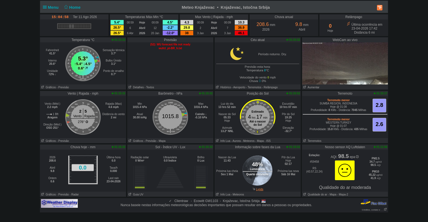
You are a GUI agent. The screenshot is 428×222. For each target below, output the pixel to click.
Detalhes (135, 87)
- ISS (267, 140)
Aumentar (310, 87)
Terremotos (311, 140)
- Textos (149, 87)
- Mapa (161, 140)
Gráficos (48, 87)
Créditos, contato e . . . (374, 210)
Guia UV (135, 194)
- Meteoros (248, 140)
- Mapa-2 (342, 194)
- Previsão (63, 87)
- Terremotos (253, 87)
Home (72, 7)
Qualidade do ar (314, 194)
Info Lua (222, 140)
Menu (52, 7)
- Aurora (236, 140)
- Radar (74, 194)
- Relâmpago (270, 87)
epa (354, 157)
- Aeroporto (238, 87)
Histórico (223, 87)
